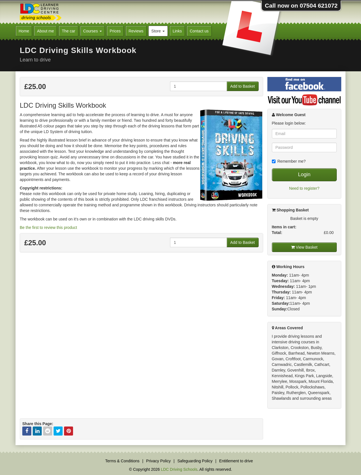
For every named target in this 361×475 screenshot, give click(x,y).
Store (158, 31)
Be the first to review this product (48, 227)
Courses (92, 31)
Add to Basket (242, 86)
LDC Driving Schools (179, 469)
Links (177, 31)
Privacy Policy (158, 461)
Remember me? (289, 161)
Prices (115, 31)
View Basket (304, 247)
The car (68, 31)
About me (45, 31)
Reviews (136, 31)
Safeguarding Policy (195, 461)
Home (24, 31)
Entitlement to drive (236, 461)
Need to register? (304, 188)
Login (304, 174)
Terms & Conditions (122, 461)
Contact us (199, 31)
